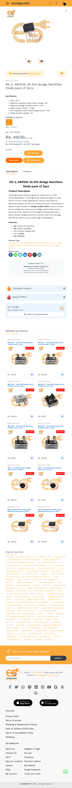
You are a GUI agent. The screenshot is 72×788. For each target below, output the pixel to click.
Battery (10, 568)
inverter (60, 614)
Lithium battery (44, 557)
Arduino (10, 633)
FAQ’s (8, 769)
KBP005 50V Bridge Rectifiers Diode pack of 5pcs (33, 243)
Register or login (32, 749)
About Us (10, 749)
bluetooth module (24, 557)
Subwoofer (60, 557)
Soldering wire (51, 628)
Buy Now (33, 153)
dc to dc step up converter (42, 591)
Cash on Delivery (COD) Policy (20, 728)
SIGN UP (58, 658)
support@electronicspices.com (47, 675)
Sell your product (14, 761)
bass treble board (37, 588)
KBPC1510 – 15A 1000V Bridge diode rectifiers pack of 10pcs (50, 343)
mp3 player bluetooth (28, 608)
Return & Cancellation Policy (19, 733)
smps (48, 619)
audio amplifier (23, 622)
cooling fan (24, 619)
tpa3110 (57, 636)
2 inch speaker (41, 622)
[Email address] (28, 658)
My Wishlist (29, 765)
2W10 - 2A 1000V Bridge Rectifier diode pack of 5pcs (49, 468)
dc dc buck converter (17, 594)
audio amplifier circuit (37, 571)
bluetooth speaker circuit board (32, 602)
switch (37, 585)
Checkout (29, 757)
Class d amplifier (51, 560)
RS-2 (10, 243)
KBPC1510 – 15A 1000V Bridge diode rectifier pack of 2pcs (20, 343)
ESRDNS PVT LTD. (29, 784)
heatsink (20, 625)
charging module (46, 582)
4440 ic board (13, 628)
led (50, 565)
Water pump (39, 597)
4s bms (48, 639)
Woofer (45, 574)
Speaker (9, 557)
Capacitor (11, 619)
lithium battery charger (33, 565)
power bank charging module (20, 562)
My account (11, 774)
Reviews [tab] (27, 171)
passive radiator (28, 636)
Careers (9, 765)
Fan (60, 591)
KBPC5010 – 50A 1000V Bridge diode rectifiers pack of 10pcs (21, 385)
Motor (46, 585)
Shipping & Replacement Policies (21, 724)
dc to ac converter (31, 628)
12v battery (29, 611)
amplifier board (32, 560)
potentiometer (23, 585)
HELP (8, 757)
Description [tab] (12, 171)
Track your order (32, 774)
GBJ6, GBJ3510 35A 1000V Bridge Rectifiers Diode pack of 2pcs (19, 510)
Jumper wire (41, 631)
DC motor (36, 580)
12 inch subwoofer (46, 568)
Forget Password (32, 769)
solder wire (44, 636)
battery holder (14, 605)
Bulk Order (14, 160)
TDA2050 (27, 639)
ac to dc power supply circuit (36, 577)
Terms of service (13, 720)
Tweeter (42, 605)
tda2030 (38, 639)
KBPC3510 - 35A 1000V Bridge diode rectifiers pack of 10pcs (51, 427)
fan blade (38, 619)
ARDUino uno (12, 631)
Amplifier (59, 565)
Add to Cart (33, 160)
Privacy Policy (12, 716)
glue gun (21, 633)
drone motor (34, 625)
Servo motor (35, 633)
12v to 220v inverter (46, 562)
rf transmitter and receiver (20, 616)
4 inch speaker (57, 631)
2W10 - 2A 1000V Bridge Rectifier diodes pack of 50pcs (19, 468)
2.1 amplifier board (26, 568)
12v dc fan (21, 591)
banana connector (52, 625)
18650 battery (13, 574)
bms (19, 580)
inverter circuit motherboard (21, 614)
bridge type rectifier (40, 245)
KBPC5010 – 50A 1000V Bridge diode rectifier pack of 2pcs (51, 385)
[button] (50, 2)
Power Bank (26, 631)
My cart (28, 753)
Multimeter (56, 571)
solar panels (58, 574)
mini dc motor (36, 594)
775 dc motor (13, 577)
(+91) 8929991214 (37, 673)
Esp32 (40, 614)
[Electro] (17, 3)
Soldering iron (14, 560)
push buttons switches (48, 616)
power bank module (25, 582)
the (19, 611)
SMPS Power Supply (36, 599)
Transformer (57, 602)
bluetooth (30, 605)
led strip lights (30, 574)
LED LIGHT (19, 599)
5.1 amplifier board (55, 594)
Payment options (32, 761)
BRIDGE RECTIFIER (12, 81)
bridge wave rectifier (24, 245)
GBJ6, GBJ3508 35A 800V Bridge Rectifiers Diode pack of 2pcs (49, 510)
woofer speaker (22, 597)
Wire (27, 580)
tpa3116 (50, 614)
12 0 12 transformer (48, 611)
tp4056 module (13, 639)
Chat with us (35, 73)
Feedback (10, 737)
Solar (9, 597)
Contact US (11, 753)
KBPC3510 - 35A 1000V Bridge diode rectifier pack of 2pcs (20, 427)
